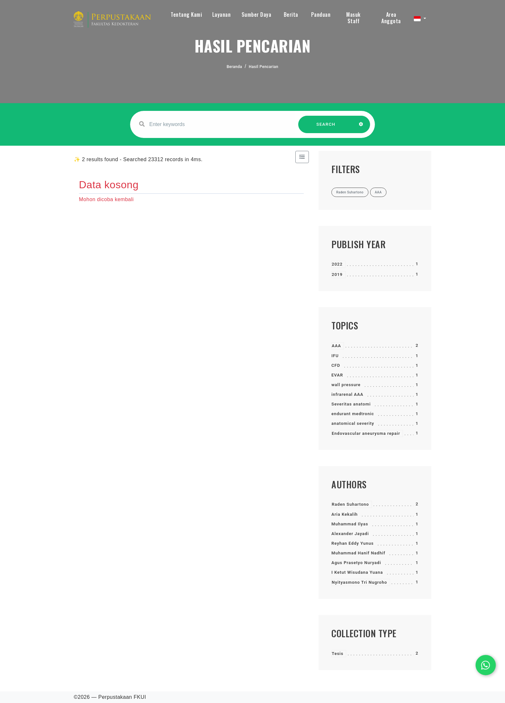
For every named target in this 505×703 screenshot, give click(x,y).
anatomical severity (352, 423)
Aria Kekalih (344, 514)
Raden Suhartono (350, 504)
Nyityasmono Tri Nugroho (359, 582)
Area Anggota (391, 18)
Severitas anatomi (351, 404)
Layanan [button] (221, 14)
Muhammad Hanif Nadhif (358, 553)
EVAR (337, 375)
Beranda (234, 66)
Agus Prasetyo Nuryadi (356, 562)
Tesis (337, 653)
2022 (337, 264)
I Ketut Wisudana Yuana (357, 572)
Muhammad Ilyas (349, 524)
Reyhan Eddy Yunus (352, 543)
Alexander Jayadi (350, 533)
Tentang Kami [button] (186, 14)
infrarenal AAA (347, 394)
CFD (335, 365)
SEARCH (326, 127)
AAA (336, 345)
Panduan (321, 14)
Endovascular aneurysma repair (366, 433)
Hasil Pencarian (264, 66)
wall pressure (346, 384)
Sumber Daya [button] (257, 14)
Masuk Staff (353, 18)
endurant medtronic (352, 413)
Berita (291, 14)
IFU (334, 355)
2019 (337, 274)
